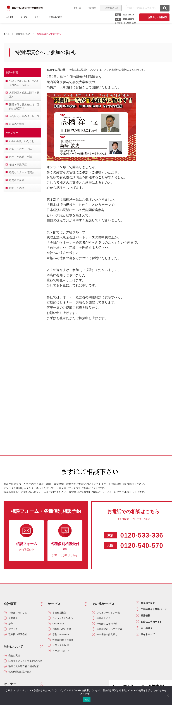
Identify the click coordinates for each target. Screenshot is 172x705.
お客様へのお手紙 (64, 632)
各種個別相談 (61, 613)
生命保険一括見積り (110, 638)
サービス (25, 21)
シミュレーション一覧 (111, 613)
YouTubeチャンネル (66, 619)
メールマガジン (63, 658)
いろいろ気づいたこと (21, 141)
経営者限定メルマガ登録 (113, 632)
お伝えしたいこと (20, 613)
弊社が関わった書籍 (66, 645)
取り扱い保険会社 (20, 638)
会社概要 (10, 604)
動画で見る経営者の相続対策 (24, 681)
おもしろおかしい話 (20, 149)
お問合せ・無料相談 (156, 17)
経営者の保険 (16, 180)
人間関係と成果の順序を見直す (24, 94)
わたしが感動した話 (20, 156)
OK (87, 699)
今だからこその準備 (110, 626)
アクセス (76, 8)
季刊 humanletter (64, 638)
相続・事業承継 (18, 164)
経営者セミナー (107, 619)
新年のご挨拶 (16, 124)
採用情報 (91, 8)
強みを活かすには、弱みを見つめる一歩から (24, 82)
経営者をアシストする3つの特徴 (25, 670)
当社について (13, 651)
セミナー (39, 21)
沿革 (12, 626)
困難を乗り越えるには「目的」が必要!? (24, 106)
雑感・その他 (16, 187)
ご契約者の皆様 (56, 21)
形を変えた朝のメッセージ (24, 116)
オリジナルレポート (66, 651)
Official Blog (60, 626)
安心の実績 (16, 660)
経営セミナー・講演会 (21, 172)
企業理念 (14, 619)
